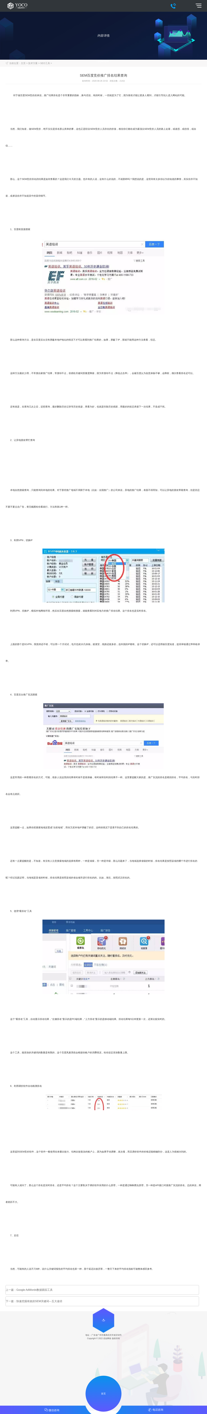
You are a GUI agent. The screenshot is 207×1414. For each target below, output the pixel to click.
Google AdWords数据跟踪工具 (34, 1289)
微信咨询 (51, 1410)
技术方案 (33, 63)
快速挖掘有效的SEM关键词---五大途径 (39, 1301)
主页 (23, 63)
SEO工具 (45, 63)
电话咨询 (155, 1409)
